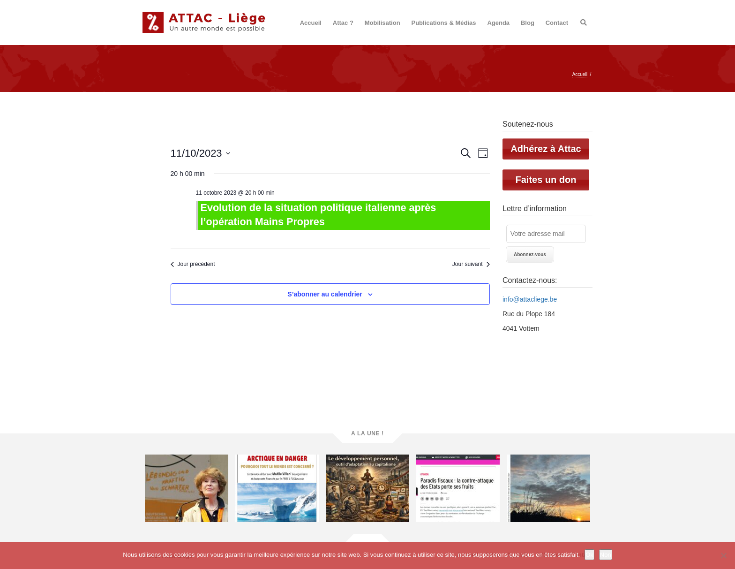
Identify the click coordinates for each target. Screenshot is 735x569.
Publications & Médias (444, 22)
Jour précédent (193, 264)
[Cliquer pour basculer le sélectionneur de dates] (200, 153)
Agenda (498, 22)
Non (605, 554)
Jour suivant (471, 264)
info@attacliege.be (529, 299)
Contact (557, 22)
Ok (589, 554)
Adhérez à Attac (545, 149)
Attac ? (343, 22)
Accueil (311, 22)
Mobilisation (382, 22)
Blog (527, 22)
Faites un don (546, 179)
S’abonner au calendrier (324, 294)
